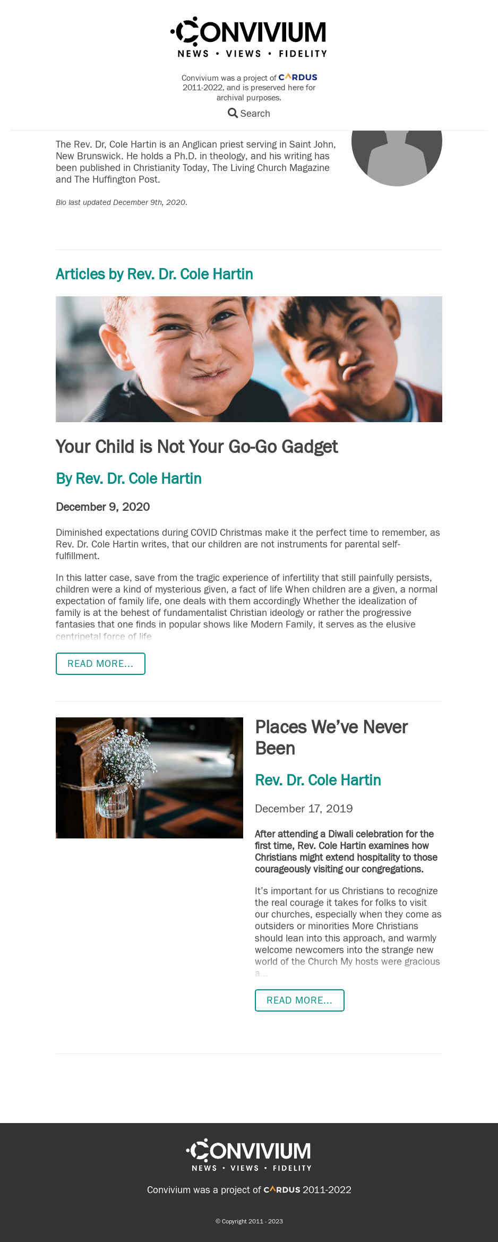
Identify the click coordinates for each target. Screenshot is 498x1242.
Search (249, 113)
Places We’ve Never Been (331, 738)
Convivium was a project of (223, 1190)
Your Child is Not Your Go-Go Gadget (197, 447)
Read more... (100, 664)
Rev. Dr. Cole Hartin (138, 479)
